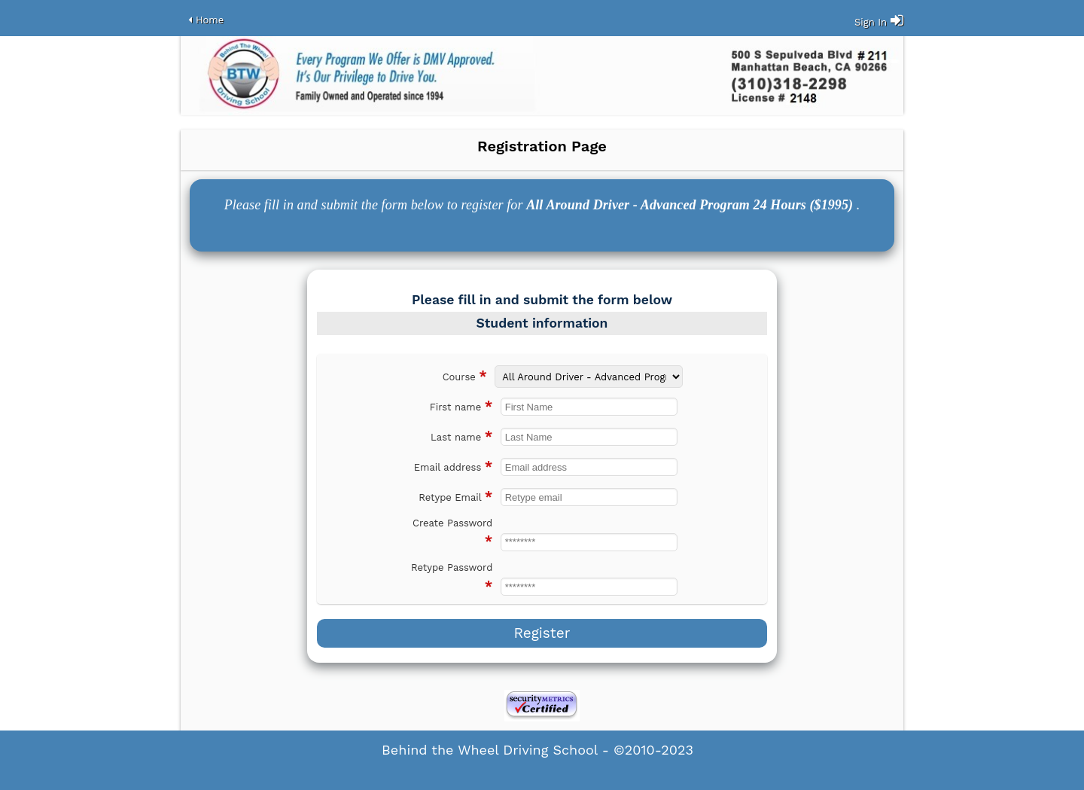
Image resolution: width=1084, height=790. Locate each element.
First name (461, 405)
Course (465, 375)
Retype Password (451, 577)
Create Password (452, 533)
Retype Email (455, 496)
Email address (453, 466)
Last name (461, 436)
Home (210, 20)
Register (541, 633)
